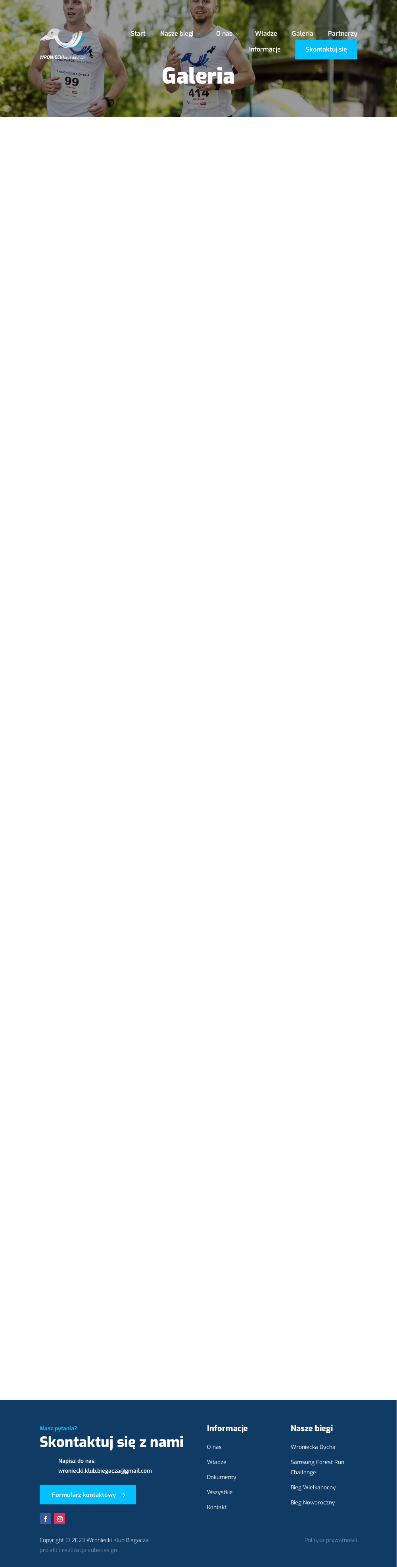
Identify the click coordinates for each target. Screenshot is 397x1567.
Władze (266, 34)
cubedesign (102, 1550)
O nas (224, 34)
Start (138, 34)
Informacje (265, 50)
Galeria (302, 34)
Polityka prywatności (331, 1540)
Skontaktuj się (326, 49)
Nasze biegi (177, 34)
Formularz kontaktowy (84, 1495)
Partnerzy (342, 34)
